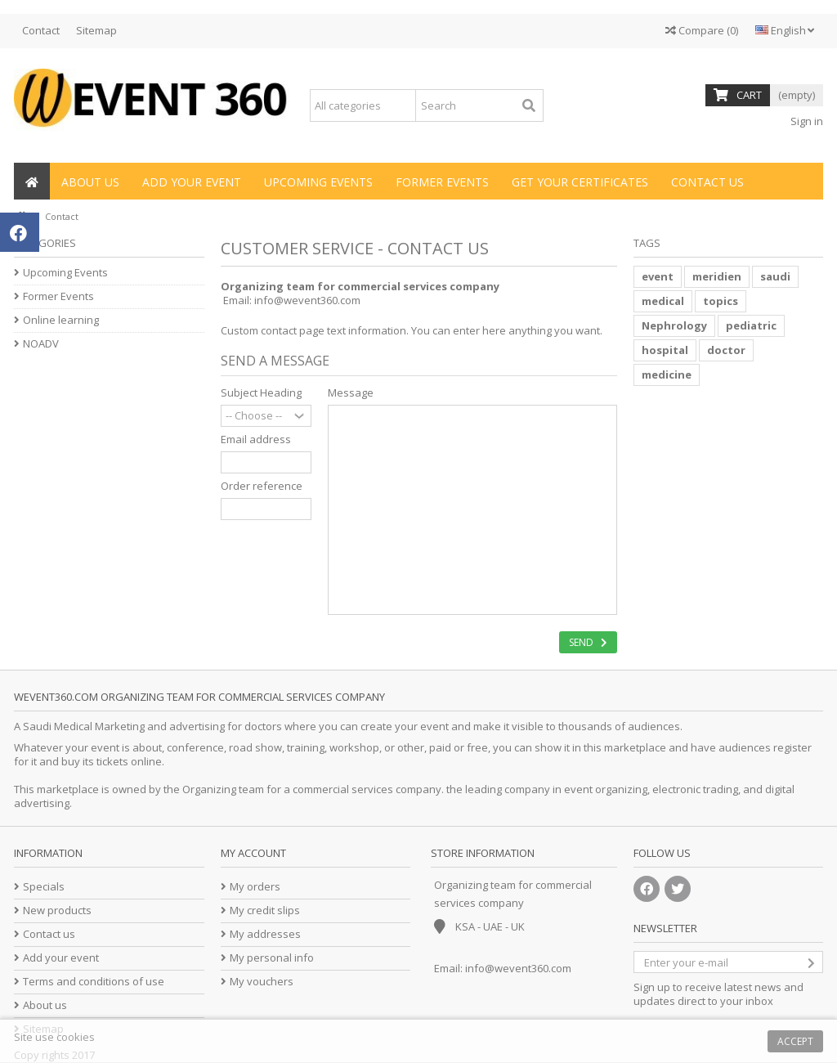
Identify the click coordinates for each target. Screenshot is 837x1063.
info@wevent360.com (307, 300)
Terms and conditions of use (93, 982)
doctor (726, 350)
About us (45, 1005)
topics (720, 301)
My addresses (265, 934)
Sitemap (96, 30)
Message (351, 393)
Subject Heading (261, 393)
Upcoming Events (65, 273)
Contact (41, 30)
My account (253, 852)
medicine (667, 374)
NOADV (41, 344)
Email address (256, 439)
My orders (255, 887)
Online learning (61, 320)
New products (57, 910)
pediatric (751, 325)
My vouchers (261, 982)
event (658, 276)
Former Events (58, 296)
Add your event (61, 958)
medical (663, 301)
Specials (44, 887)
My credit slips (265, 910)
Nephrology (674, 325)
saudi (775, 276)
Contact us (49, 934)
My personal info (272, 958)
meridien (716, 276)
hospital (665, 350)
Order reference (261, 486)
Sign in (805, 121)
